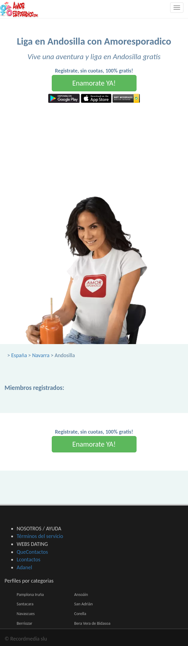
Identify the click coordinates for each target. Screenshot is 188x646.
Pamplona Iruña (30, 594)
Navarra (40, 355)
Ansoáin (81, 594)
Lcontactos (28, 559)
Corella (80, 613)
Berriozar (24, 623)
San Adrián (83, 604)
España (19, 355)
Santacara (25, 604)
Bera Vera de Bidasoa (92, 623)
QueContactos (32, 552)
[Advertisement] (94, 148)
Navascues (26, 613)
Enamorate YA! (94, 83)
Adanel (24, 567)
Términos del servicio (40, 536)
